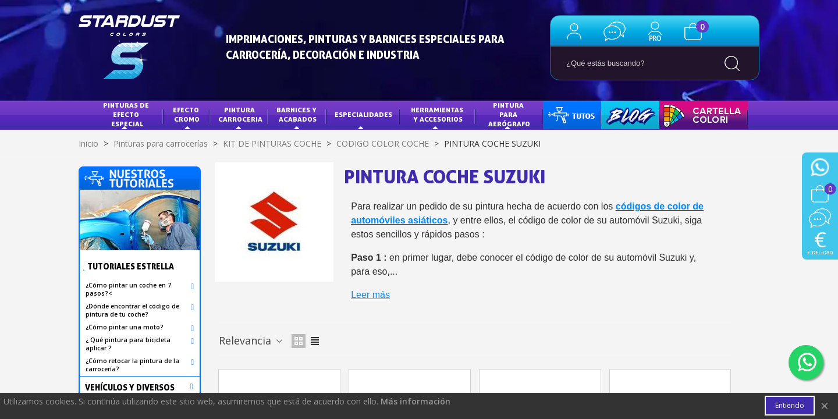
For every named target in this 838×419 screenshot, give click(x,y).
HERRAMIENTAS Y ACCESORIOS (438, 114)
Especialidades (363, 114)
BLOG (618, 114)
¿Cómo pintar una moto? (125, 327)
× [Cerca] (825, 406)
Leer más (370, 295)
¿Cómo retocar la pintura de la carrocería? (132, 365)
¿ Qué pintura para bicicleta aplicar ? (128, 344)
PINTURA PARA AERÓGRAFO (509, 114)
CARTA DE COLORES (700, 114)
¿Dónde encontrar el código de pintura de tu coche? (132, 310)
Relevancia (252, 340)
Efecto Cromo (187, 114)
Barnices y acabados (297, 114)
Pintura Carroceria (240, 114)
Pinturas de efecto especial (127, 114)
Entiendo (789, 406)
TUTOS (563, 114)
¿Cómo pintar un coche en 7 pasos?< (128, 289)
